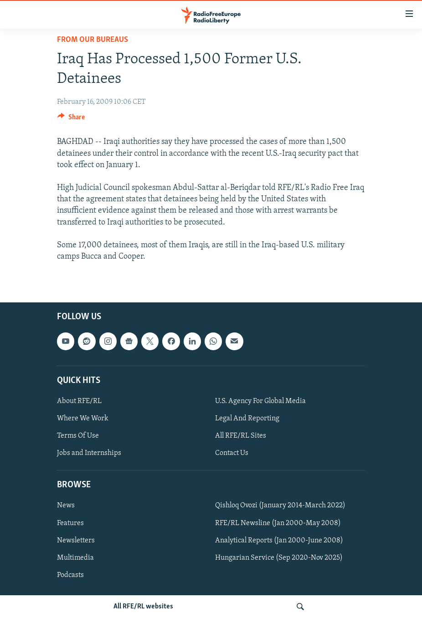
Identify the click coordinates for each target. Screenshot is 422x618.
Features (70, 523)
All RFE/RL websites (143, 606)
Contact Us (231, 453)
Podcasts (70, 575)
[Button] (71, 119)
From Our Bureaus (92, 40)
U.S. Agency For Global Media (260, 401)
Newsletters (76, 540)
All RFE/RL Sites (240, 435)
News (66, 506)
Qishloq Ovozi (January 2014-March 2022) (280, 506)
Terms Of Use (78, 435)
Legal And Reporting (247, 418)
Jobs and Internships (89, 453)
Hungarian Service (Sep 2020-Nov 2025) (279, 558)
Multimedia (75, 558)
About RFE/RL (79, 401)
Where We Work (82, 418)
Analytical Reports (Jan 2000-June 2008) (279, 540)
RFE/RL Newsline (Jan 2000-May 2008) (278, 523)
